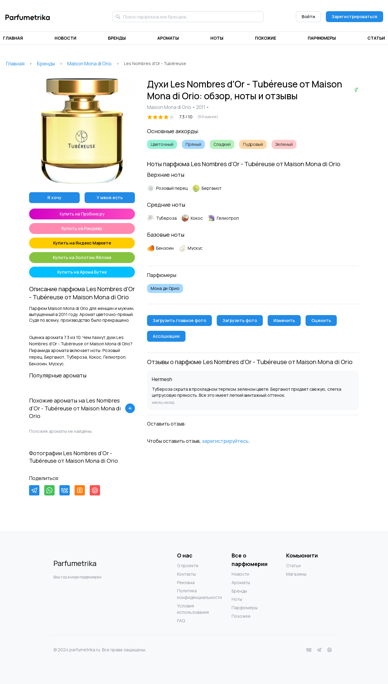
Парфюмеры (322, 38)
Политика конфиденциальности (189, 594)
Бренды (117, 38)
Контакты (186, 574)
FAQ (181, 620)
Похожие (265, 38)
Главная (13, 38)
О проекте (188, 565)
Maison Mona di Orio (89, 63)
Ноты (216, 38)
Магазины (296, 574)
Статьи (376, 38)
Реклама (186, 582)
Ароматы (168, 38)
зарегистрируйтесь (225, 441)
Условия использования (189, 609)
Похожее (241, 616)
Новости (65, 38)
